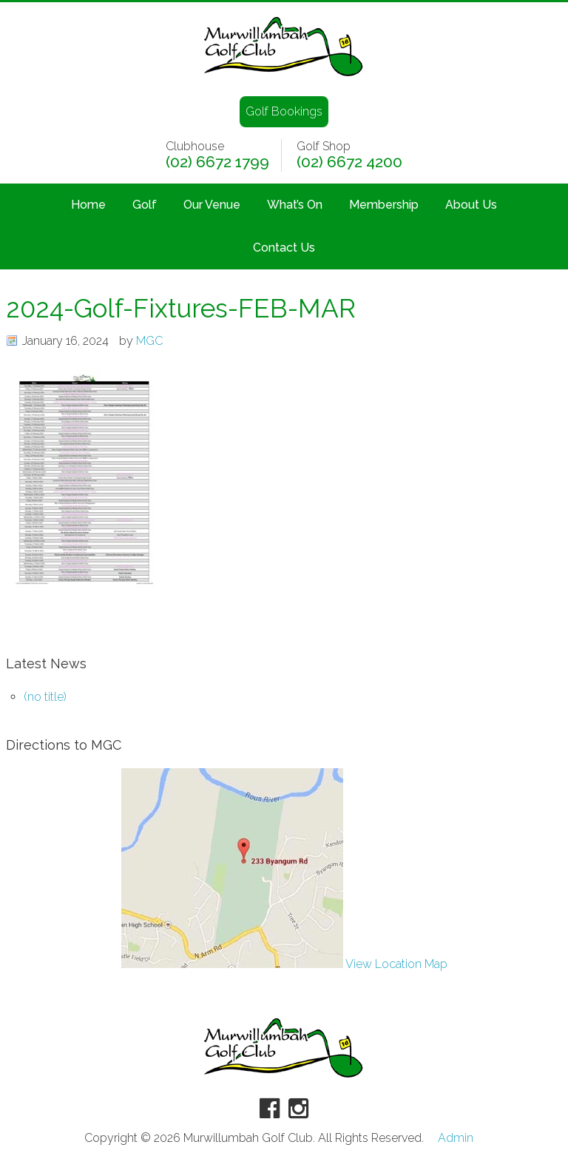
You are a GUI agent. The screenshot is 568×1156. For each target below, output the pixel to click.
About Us (471, 205)
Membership (384, 205)
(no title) (45, 697)
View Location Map (284, 964)
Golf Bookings (284, 111)
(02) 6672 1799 (217, 162)
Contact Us (284, 248)
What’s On (294, 205)
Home (88, 205)
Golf (144, 205)
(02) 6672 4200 (349, 162)
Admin (455, 1138)
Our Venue (211, 205)
